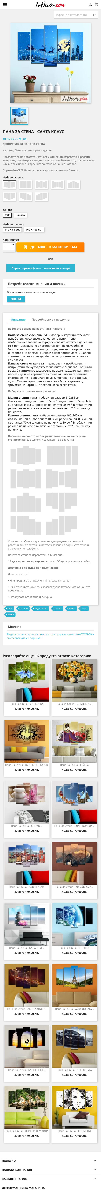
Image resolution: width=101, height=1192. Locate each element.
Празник (24, 608)
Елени (11, 614)
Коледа (58, 608)
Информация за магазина (23, 1188)
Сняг (10, 608)
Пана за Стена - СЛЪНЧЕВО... (74, 703)
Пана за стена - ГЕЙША (74, 765)
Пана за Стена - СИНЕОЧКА (26, 703)
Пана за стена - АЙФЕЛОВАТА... (74, 1009)
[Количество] (7, 246)
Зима (84, 608)
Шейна (72, 608)
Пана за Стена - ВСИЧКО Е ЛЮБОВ (26, 765)
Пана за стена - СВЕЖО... (26, 826)
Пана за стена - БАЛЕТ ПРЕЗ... (26, 1070)
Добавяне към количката (50, 247)
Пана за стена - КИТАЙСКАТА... (74, 887)
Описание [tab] (18, 319)
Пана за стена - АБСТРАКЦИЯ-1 (26, 1009)
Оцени (16, 299)
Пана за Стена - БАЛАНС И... (26, 948)
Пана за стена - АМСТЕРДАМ (26, 887)
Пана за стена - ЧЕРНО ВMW (74, 1070)
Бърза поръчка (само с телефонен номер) (41, 268)
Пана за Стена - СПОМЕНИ (74, 1131)
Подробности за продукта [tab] (51, 319)
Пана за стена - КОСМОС (74, 948)
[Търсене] (76, 14)
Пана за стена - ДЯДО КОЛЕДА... (74, 826)
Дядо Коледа (41, 608)
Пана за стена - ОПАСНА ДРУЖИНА (26, 1131)
